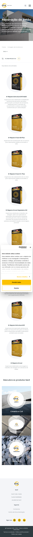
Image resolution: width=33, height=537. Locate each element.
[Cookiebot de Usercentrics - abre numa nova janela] (19, 247)
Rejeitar (16, 288)
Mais (5, 51)
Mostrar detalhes (22, 276)
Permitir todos (16, 282)
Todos (4, 47)
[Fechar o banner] (30, 247)
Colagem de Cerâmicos (15, 47)
